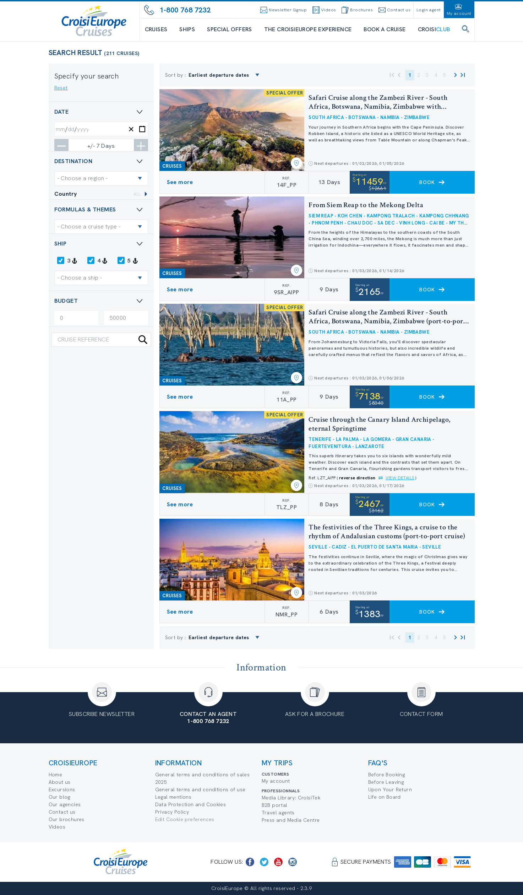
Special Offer (84, 438)
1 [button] (409, 75)
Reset (61, 88)
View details (400, 478)
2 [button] (418, 75)
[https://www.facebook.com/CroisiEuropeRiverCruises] (250, 862)
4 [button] (436, 75)
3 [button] (427, 75)
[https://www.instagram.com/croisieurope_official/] (292, 862)
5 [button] (444, 75)
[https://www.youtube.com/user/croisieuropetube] (278, 862)
